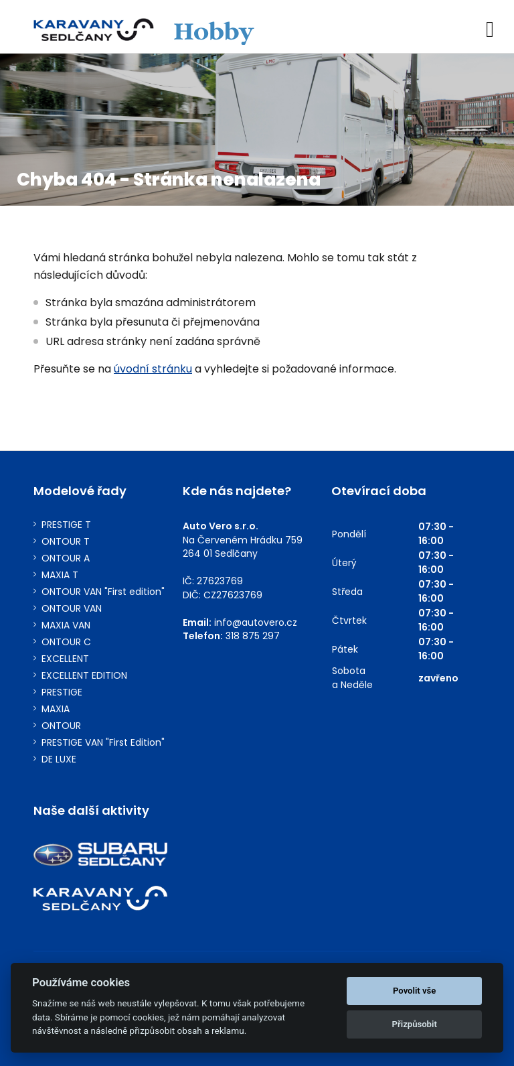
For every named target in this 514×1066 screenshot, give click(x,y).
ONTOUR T (65, 541)
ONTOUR (61, 726)
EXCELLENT (65, 659)
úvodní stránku (153, 369)
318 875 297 (253, 636)
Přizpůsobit (414, 1024)
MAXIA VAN (65, 625)
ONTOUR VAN (71, 608)
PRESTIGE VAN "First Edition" (103, 742)
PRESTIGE (61, 692)
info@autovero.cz (255, 622)
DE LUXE (58, 759)
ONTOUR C (66, 642)
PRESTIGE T (66, 525)
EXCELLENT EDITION (84, 675)
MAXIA (55, 709)
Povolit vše (414, 991)
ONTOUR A (65, 558)
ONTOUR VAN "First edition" (103, 592)
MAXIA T (59, 575)
